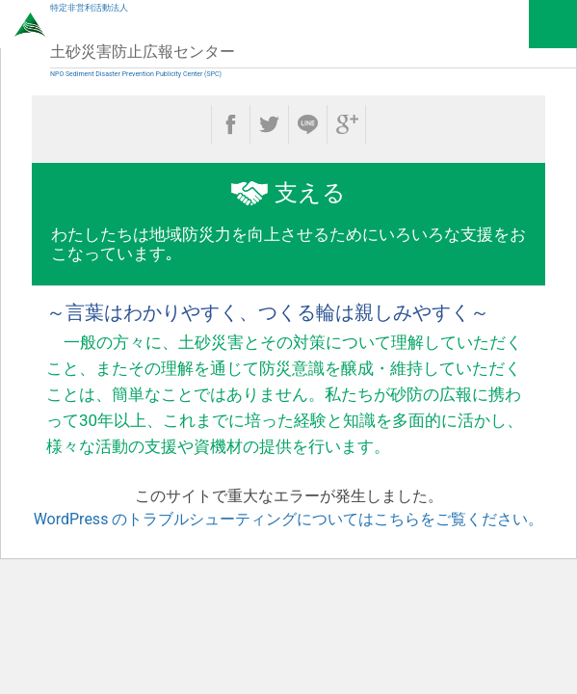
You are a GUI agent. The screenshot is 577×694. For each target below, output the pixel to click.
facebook (230, 124)
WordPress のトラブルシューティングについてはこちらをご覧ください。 (289, 519)
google (346, 124)
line (308, 124)
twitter (269, 124)
